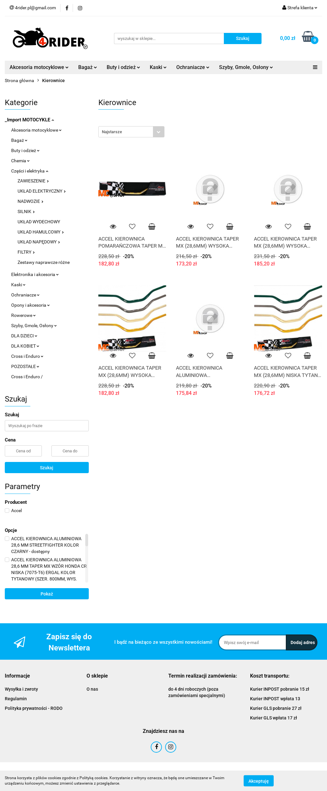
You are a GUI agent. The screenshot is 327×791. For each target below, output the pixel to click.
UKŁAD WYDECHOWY (39, 221)
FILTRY (26, 252)
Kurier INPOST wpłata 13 (275, 698)
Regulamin (16, 698)
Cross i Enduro (27, 356)
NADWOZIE (30, 201)
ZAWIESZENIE (33, 180)
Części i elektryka (29, 170)
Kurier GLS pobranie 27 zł (275, 708)
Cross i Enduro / (27, 376)
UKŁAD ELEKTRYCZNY (42, 191)
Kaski (158, 67)
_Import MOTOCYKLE (29, 120)
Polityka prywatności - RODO (34, 708)
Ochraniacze (192, 67)
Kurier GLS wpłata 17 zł (273, 717)
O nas (92, 689)
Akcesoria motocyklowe (39, 67)
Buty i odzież (123, 67)
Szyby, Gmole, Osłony (246, 67)
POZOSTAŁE (25, 366)
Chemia (20, 160)
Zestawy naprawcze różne (44, 262)
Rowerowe (23, 315)
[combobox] (131, 131)
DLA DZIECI (24, 335)
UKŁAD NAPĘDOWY (39, 241)
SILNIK (26, 211)
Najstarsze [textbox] (112, 131)
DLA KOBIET (25, 346)
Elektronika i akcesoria (35, 274)
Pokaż (47, 593)
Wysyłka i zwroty (21, 689)
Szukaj (46, 467)
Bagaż (87, 67)
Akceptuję (258, 780)
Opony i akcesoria (30, 305)
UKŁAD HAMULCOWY (41, 231)
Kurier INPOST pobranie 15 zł (279, 689)
